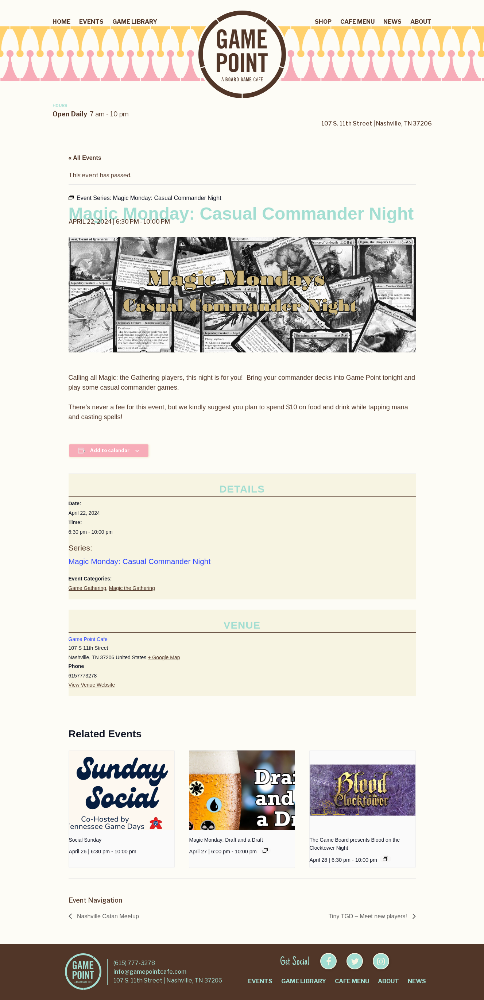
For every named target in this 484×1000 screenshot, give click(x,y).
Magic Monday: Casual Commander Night (140, 561)
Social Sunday (85, 840)
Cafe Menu (357, 21)
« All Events (85, 158)
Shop (323, 21)
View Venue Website (92, 685)
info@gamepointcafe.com (149, 971)
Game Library (134, 21)
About (420, 21)
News (392, 21)
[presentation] (122, 790)
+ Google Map (164, 657)
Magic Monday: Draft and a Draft (226, 840)
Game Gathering (88, 588)
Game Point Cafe (88, 639)
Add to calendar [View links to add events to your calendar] (109, 450)
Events (91, 21)
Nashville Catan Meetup (107, 916)
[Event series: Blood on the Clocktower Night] (385, 859)
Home (61, 21)
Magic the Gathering (132, 588)
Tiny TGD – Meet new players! (369, 916)
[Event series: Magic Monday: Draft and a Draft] (265, 850)
